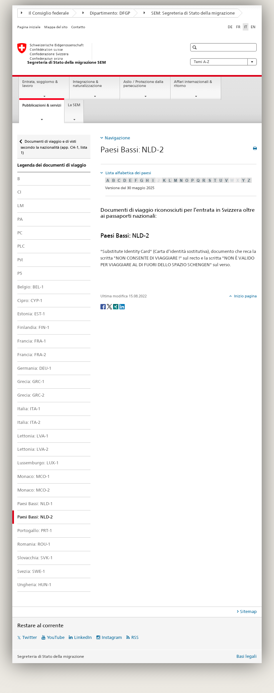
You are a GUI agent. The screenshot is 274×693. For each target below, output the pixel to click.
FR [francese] (238, 27)
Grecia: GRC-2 (31, 395)
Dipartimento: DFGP (106, 13)
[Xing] (116, 306)
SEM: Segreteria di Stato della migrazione (189, 13)
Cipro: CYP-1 (30, 300)
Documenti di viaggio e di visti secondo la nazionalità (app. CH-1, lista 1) (54, 145)
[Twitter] (110, 306)
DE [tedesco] (230, 27)
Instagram (112, 637)
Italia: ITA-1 (29, 408)
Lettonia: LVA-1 (33, 435)
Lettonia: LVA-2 (33, 449)
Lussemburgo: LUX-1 (38, 462)
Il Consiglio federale (45, 13)
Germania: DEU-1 (34, 368)
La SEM (74, 105)
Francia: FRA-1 (31, 341)
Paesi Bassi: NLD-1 (35, 503)
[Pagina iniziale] (95, 54)
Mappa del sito (56, 27)
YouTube (56, 637)
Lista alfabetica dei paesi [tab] (127, 172)
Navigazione (117, 137)
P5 (19, 273)
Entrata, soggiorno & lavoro (40, 84)
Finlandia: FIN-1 (33, 327)
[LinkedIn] (122, 306)
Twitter (29, 637)
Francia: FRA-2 (31, 354)
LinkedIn (83, 637)
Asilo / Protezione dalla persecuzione (143, 84)
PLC (21, 246)
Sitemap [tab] (248, 611)
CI (19, 191)
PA (20, 219)
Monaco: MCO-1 (33, 476)
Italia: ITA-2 (29, 422)
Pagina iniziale (29, 27)
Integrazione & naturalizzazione (87, 84)
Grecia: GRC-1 (31, 381)
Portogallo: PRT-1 (34, 530)
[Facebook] (103, 306)
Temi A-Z (223, 62)
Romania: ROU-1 (34, 544)
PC (19, 232)
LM (20, 205)
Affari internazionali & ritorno (193, 84)
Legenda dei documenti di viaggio (51, 165)
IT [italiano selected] (245, 27)
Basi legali (246, 656)
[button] (195, 47)
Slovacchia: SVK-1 (35, 557)
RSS (135, 637)
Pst (20, 259)
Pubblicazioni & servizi (43, 107)
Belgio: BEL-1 (30, 286)
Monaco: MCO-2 (33, 490)
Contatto (78, 27)
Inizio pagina (245, 296)
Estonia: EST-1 (31, 313)
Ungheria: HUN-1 (34, 584)
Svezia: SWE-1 (31, 571)
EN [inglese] (253, 27)
